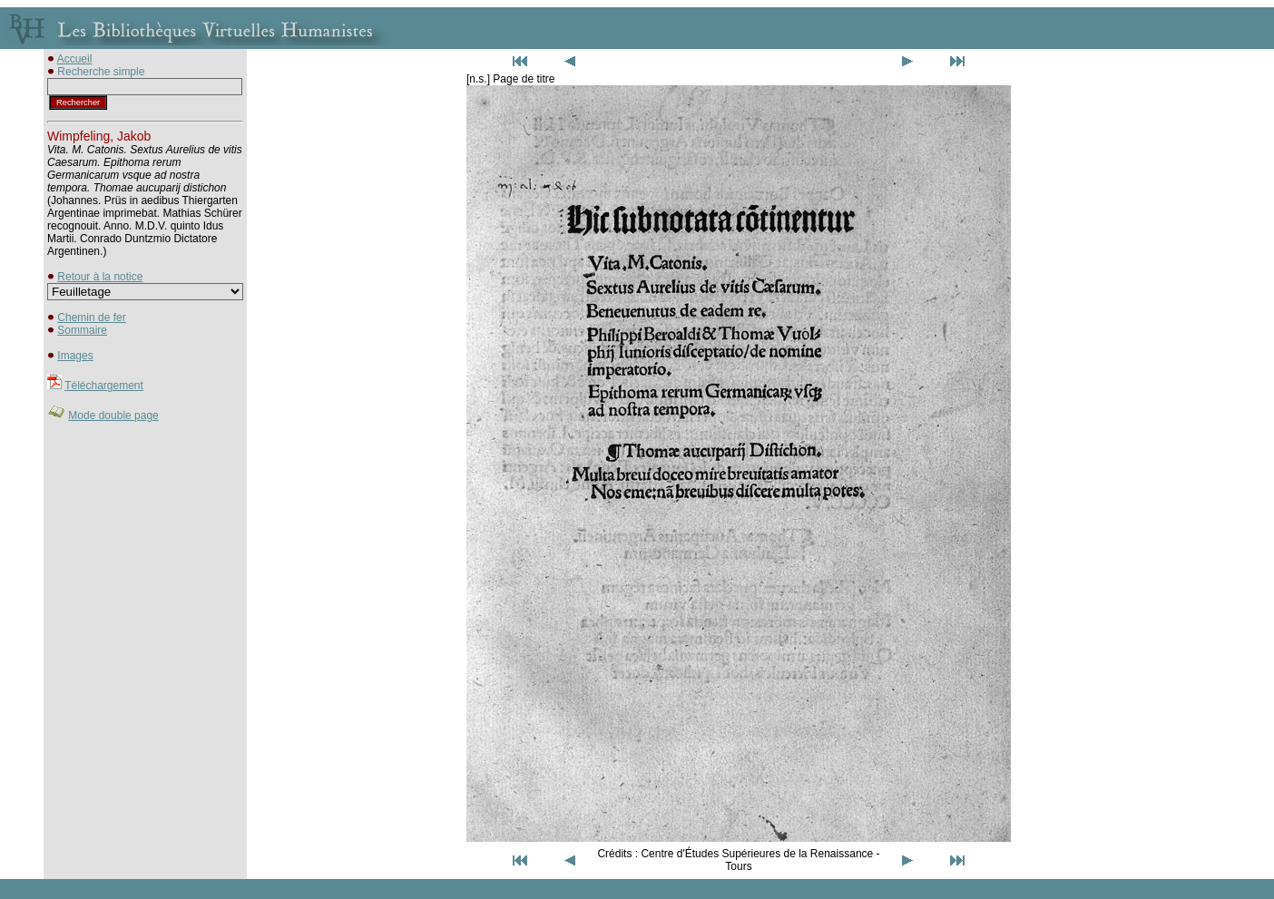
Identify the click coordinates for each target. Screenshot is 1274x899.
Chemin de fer (91, 317)
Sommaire (82, 330)
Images (75, 355)
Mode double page (113, 415)
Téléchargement (103, 385)
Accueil (75, 59)
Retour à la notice (99, 276)
